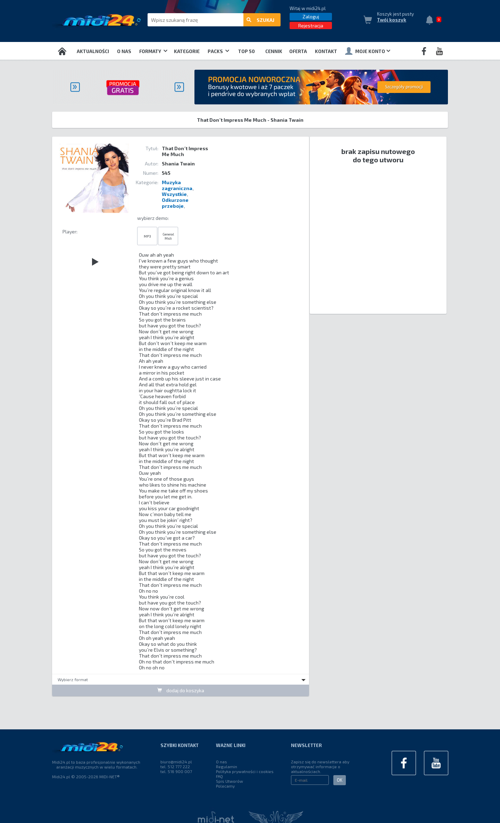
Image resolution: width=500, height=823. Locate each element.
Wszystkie (174, 194)
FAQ (219, 776)
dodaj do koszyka (180, 690)
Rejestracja (310, 25)
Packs (218, 51)
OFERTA (298, 51)
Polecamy (225, 785)
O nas (124, 51)
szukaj (260, 20)
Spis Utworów (229, 781)
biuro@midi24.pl (176, 761)
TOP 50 (246, 51)
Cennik (273, 51)
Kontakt (326, 51)
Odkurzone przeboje (175, 203)
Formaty (153, 51)
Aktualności (93, 51)
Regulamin (226, 766)
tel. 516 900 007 (176, 771)
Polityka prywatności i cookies (245, 771)
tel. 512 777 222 (175, 766)
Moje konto (367, 51)
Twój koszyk (391, 20)
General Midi (168, 236)
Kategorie (187, 51)
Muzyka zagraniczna (177, 185)
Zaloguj (310, 16)
